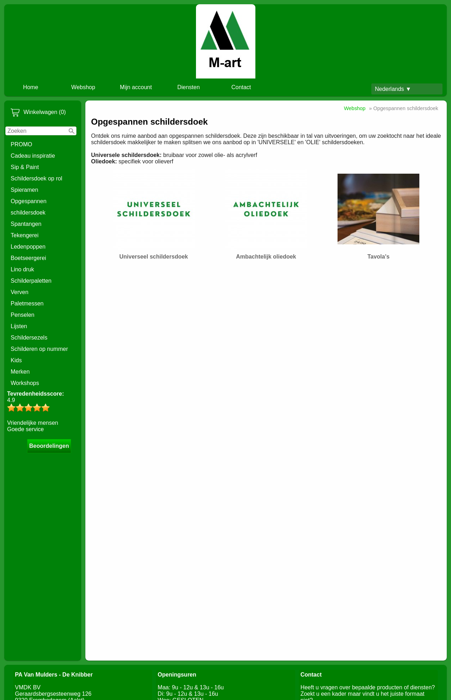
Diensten (188, 87)
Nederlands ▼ (393, 89)
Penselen (23, 315)
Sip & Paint (25, 167)
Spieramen (24, 190)
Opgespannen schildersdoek (29, 207)
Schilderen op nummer (39, 349)
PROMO (21, 144)
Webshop (83, 87)
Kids (16, 360)
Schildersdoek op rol (36, 178)
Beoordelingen (49, 446)
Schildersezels (29, 338)
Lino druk (22, 269)
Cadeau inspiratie (33, 156)
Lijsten (19, 326)
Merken (20, 372)
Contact (241, 87)
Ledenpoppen (28, 247)
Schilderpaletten (31, 281)
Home (30, 87)
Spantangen (26, 224)
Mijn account (136, 87)
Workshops (25, 383)
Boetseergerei (28, 258)
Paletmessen (27, 303)
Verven (19, 292)
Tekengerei (24, 235)
